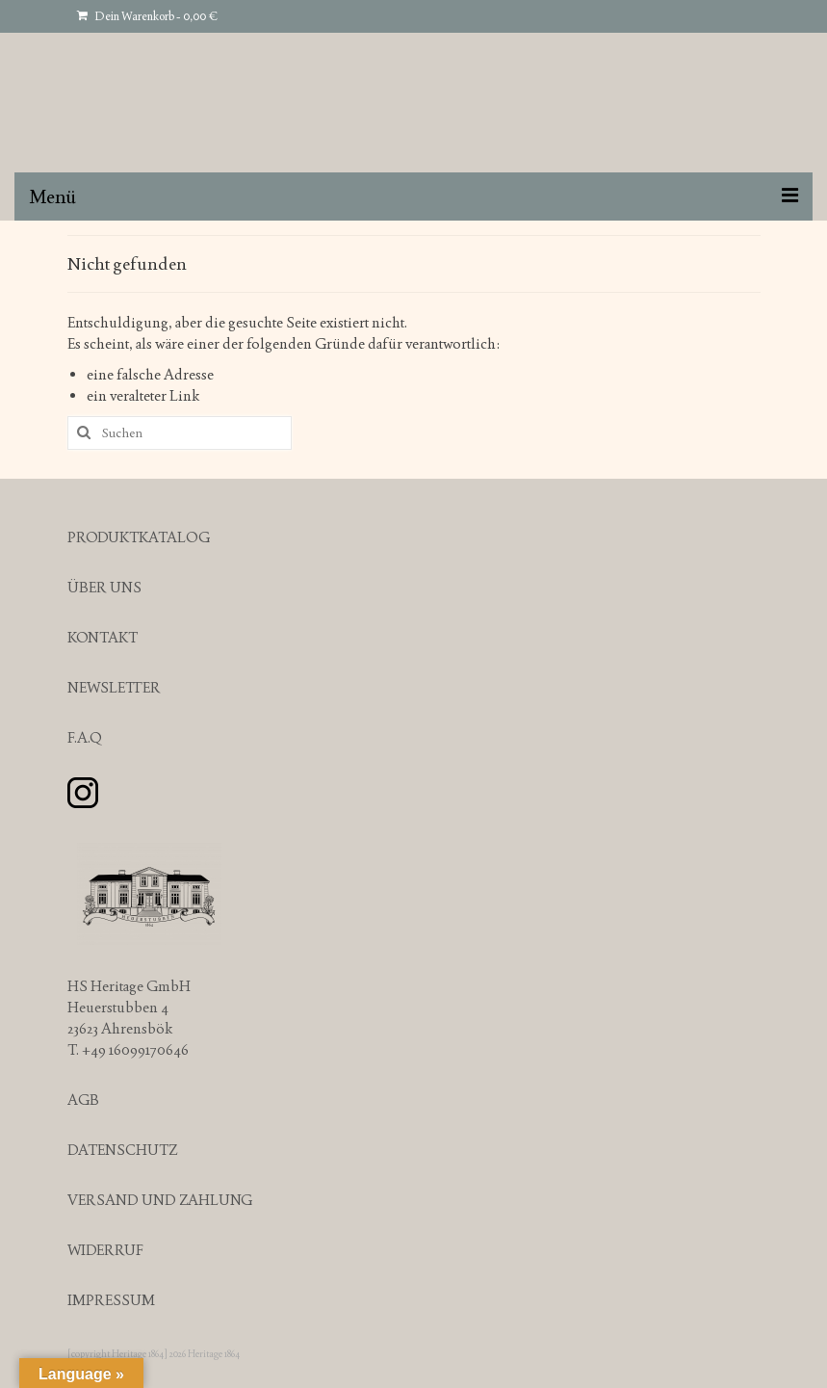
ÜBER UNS (104, 587)
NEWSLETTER (114, 687)
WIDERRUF (105, 1250)
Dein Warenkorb (147, 16)
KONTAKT (102, 637)
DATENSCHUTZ (122, 1149)
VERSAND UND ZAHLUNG (159, 1200)
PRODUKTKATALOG (138, 537)
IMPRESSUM (111, 1300)
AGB (83, 1099)
